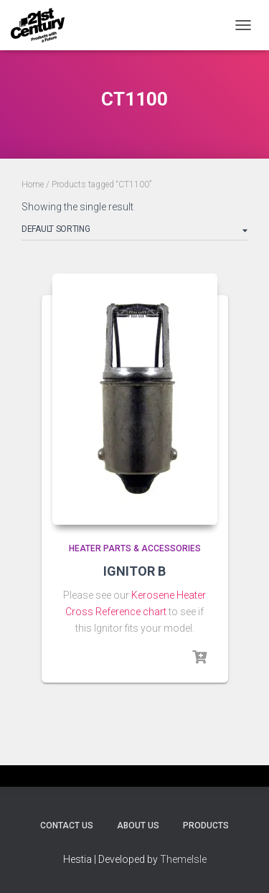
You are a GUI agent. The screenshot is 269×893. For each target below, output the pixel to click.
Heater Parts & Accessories (135, 548)
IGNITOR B (134, 571)
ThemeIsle (183, 859)
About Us (138, 825)
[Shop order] (134, 232)
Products (206, 825)
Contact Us (66, 825)
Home (33, 184)
